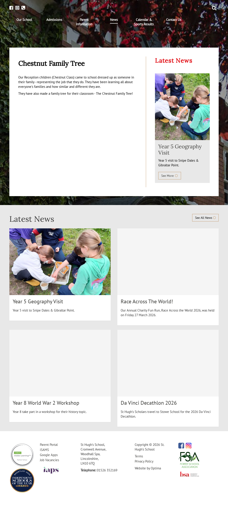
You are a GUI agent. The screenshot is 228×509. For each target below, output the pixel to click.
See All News (205, 218)
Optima (156, 468)
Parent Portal (49, 445)
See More (169, 176)
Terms (139, 456)
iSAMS (44, 450)
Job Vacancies (49, 460)
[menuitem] (24, 19)
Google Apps (49, 455)
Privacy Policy (144, 461)
